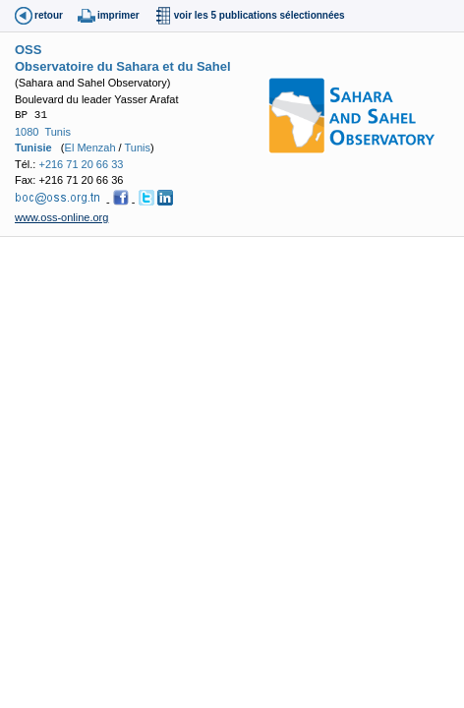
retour (48, 15)
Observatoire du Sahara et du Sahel (123, 66)
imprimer (118, 15)
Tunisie (33, 147)
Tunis (57, 132)
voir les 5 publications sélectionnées (259, 15)
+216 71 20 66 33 (80, 164)
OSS (28, 49)
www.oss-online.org (61, 217)
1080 (26, 132)
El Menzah (90, 147)
